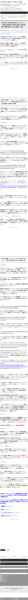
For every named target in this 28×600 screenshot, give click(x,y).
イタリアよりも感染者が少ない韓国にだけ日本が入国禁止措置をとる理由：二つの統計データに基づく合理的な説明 (14, 501)
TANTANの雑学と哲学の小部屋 (11, 2)
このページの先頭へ (15, 598)
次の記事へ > (25, 556)
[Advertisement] (14, 83)
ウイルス (19, 30)
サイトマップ (4, 577)
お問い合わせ (4, 580)
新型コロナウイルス (6, 515)
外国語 (17, 32)
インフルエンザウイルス (10, 32)
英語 (21, 32)
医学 (15, 30)
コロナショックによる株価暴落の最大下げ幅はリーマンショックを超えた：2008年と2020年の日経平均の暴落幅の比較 (14, 495)
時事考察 (7, 33)
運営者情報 (4, 579)
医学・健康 (10, 30)
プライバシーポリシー (6, 575)
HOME (14, 556)
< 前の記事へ (3, 556)
